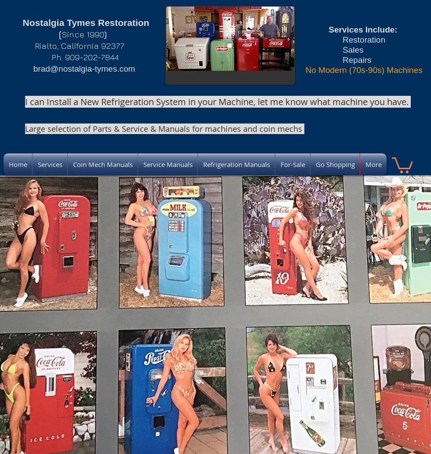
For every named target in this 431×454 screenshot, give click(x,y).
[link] (402, 164)
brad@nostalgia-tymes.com (84, 68)
